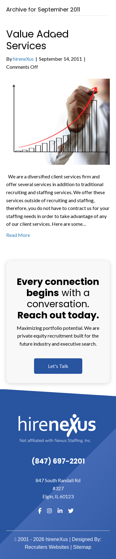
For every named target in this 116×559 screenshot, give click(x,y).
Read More (18, 235)
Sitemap (82, 547)
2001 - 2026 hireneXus (41, 539)
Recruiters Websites (47, 547)
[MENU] (109, 22)
